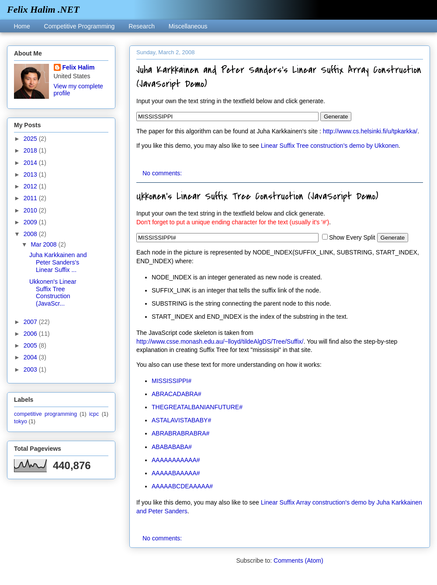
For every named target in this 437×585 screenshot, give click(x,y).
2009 (31, 222)
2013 (31, 174)
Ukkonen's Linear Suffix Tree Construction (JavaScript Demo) (257, 196)
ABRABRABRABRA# (180, 433)
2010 (31, 210)
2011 (31, 198)
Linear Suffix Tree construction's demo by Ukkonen (330, 145)
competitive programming (45, 414)
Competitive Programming (79, 26)
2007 (31, 321)
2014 (31, 162)
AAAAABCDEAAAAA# (182, 486)
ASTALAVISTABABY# (181, 420)
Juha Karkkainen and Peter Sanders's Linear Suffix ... (58, 262)
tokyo (20, 421)
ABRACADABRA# (176, 393)
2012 (31, 186)
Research (141, 26)
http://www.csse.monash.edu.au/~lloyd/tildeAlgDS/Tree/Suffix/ (219, 341)
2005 (31, 345)
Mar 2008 (44, 244)
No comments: (163, 173)
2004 (31, 357)
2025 (31, 138)
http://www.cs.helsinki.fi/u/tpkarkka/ (370, 131)
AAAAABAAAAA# (176, 473)
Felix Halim (78, 67)
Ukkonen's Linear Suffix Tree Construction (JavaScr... (52, 292)
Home (22, 26)
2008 (31, 233)
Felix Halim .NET (43, 9)
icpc (94, 414)
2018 (31, 150)
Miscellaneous (188, 26)
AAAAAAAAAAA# (176, 459)
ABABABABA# (172, 446)
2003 (31, 369)
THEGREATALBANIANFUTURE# (197, 407)
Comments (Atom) (298, 560)
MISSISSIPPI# (171, 380)
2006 (31, 333)
